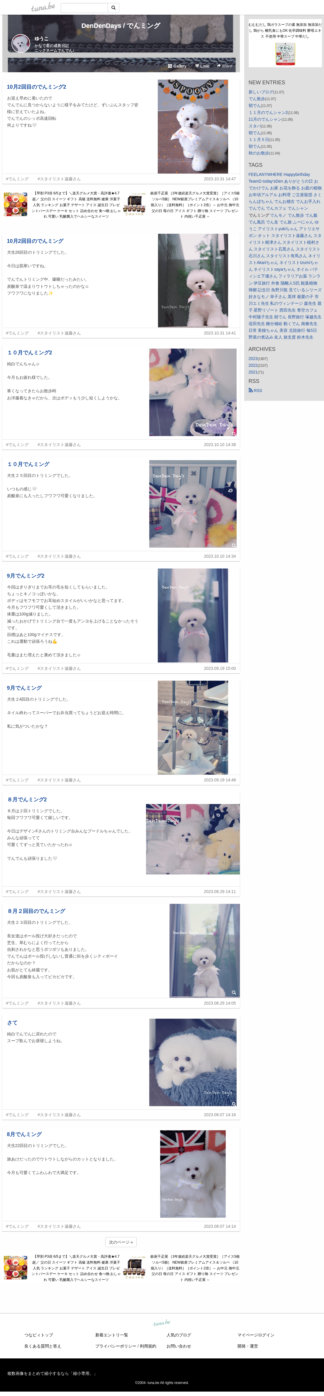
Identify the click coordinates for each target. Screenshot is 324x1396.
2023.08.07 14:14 (220, 1226)
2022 (253, 365)
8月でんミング (24, 1134)
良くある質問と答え (42, 1346)
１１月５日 (259, 139)
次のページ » (121, 1242)
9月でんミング (24, 688)
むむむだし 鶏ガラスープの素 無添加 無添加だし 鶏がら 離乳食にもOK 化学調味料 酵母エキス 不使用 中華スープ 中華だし (285, 30)
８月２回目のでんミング (36, 911)
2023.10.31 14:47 (220, 178)
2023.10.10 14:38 (220, 444)
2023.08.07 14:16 (220, 1114)
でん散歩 (257, 98)
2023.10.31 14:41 (220, 333)
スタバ (255, 126)
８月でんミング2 (27, 800)
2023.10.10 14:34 (220, 556)
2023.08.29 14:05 (220, 1003)
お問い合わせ (179, 1346)
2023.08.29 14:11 (220, 891)
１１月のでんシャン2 (268, 112)
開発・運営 (248, 1346)
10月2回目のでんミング (35, 241)
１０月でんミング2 (29, 353)
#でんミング (17, 178)
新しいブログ (261, 92)
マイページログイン (256, 1335)
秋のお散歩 (259, 153)
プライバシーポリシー (115, 1346)
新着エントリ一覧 (111, 1335)
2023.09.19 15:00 (220, 668)
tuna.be (162, 1323)
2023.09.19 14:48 (220, 780)
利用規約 (148, 1346)
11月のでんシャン (265, 119)
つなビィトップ (38, 1335)
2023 (253, 358)
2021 (253, 372)
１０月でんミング (28, 464)
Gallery (177, 66)
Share (224, 66)
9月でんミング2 (26, 576)
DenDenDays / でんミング (121, 25)
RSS (255, 390)
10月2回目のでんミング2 (36, 87)
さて (12, 1023)
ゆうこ (42, 38)
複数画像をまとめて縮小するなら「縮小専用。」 (52, 1373)
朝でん (255, 105)
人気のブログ (179, 1335)
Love (202, 66)
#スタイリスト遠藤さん (59, 178)
